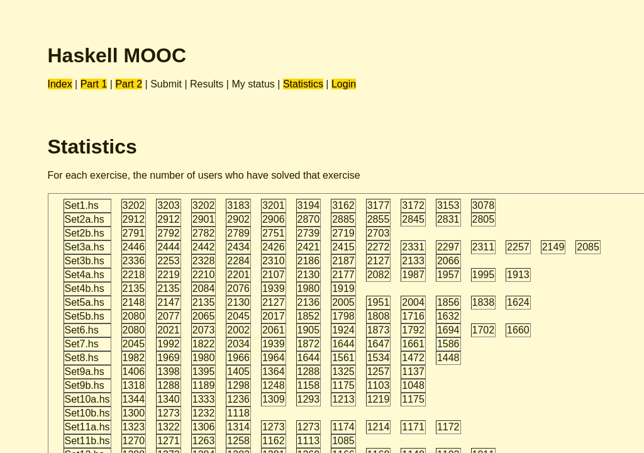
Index (60, 84)
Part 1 (94, 84)
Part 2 (128, 84)
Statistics (303, 84)
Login (343, 84)
